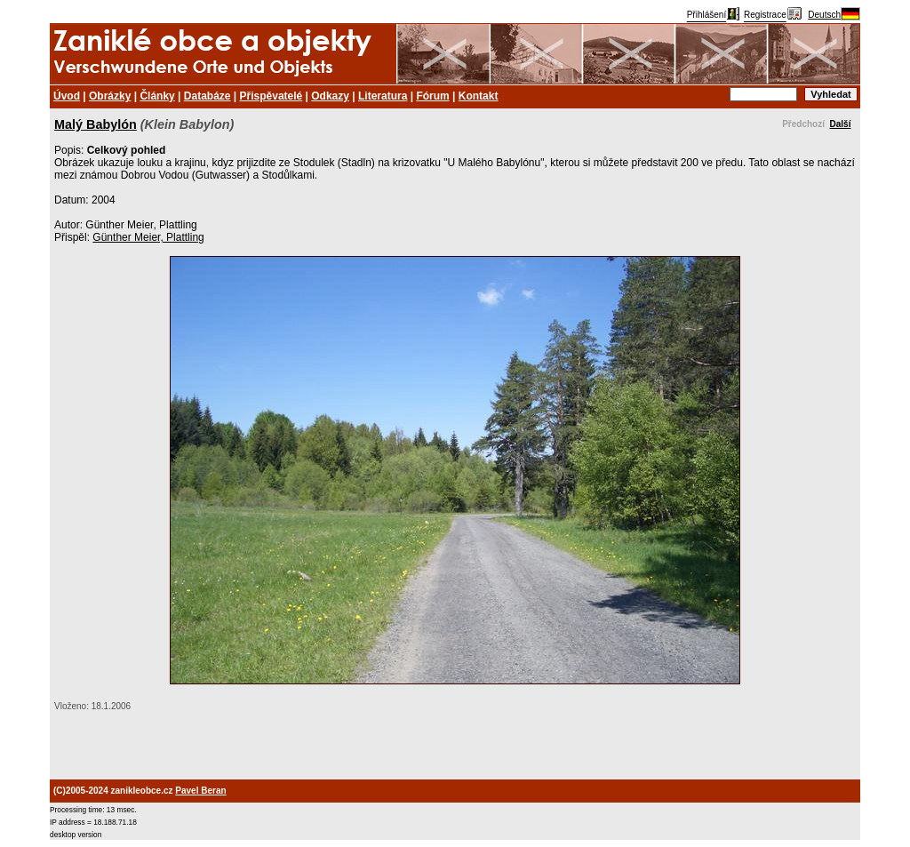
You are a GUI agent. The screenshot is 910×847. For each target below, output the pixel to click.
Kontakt (479, 96)
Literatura (382, 96)
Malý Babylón (95, 124)
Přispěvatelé (271, 96)
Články (157, 96)
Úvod (66, 96)
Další (840, 124)
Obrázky (110, 96)
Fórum (432, 96)
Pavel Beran (200, 790)
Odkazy (330, 96)
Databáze (207, 96)
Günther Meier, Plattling (148, 237)
